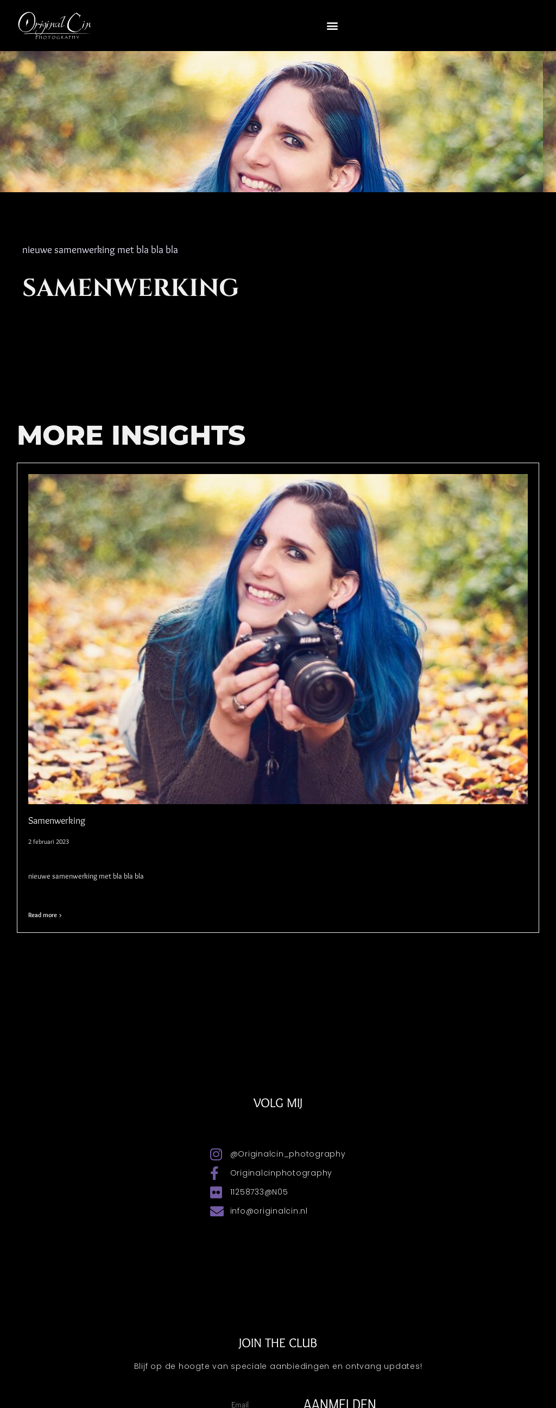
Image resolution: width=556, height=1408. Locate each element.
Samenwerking (56, 820)
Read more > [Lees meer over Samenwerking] (45, 915)
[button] (333, 25)
